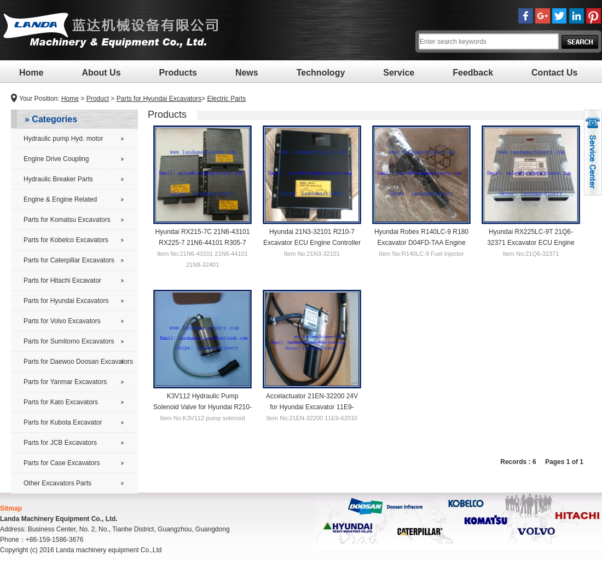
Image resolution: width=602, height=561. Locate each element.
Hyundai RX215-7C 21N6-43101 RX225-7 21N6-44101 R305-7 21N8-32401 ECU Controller (202, 242)
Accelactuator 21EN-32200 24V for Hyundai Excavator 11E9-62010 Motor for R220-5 (312, 406)
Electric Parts (226, 98)
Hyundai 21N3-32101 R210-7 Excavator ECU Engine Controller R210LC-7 (312, 242)
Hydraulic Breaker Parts (58, 179)
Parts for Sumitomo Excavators (69, 341)
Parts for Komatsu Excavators (67, 220)
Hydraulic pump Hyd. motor (63, 138)
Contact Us (554, 72)
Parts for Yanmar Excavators (65, 382)
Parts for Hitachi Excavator (62, 280)
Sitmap (11, 508)
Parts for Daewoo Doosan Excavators (78, 361)
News (246, 72)
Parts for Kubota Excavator (63, 422)
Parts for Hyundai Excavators (159, 98)
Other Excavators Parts (57, 483)
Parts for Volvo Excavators (62, 321)
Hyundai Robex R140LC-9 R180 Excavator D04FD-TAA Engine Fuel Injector (421, 242)
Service (398, 72)
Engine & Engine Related (60, 199)
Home (31, 72)
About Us (101, 72)
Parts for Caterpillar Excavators (69, 260)
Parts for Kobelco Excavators (66, 240)
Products (178, 72)
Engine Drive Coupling (56, 159)
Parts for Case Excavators (62, 463)
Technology (321, 72)
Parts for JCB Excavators (60, 442)
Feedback (473, 72)
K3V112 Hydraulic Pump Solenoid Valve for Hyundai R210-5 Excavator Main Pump (202, 406)
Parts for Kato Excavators (61, 402)
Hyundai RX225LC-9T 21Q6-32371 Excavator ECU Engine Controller (530, 242)
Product (97, 98)
